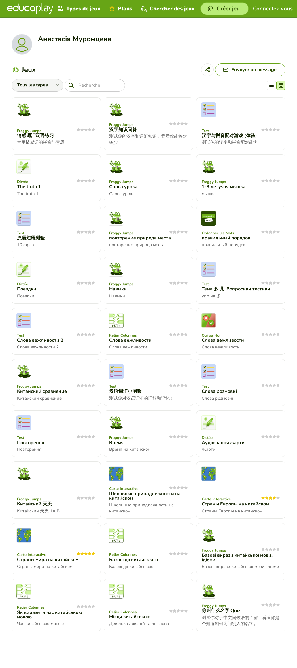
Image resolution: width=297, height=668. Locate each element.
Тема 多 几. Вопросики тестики (236, 289)
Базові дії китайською (133, 559)
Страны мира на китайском (48, 559)
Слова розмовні (219, 391)
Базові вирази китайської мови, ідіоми (237, 557)
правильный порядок (226, 238)
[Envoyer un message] (250, 69)
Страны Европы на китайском (235, 504)
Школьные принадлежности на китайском (145, 496)
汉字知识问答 (123, 129)
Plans (120, 8)
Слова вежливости (130, 340)
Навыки (118, 289)
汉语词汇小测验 (125, 391)
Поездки (26, 289)
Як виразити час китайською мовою (49, 614)
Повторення (30, 442)
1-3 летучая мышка (223, 186)
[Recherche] (95, 85)
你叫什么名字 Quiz (221, 610)
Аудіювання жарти (223, 442)
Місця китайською (129, 616)
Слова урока (123, 186)
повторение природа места (140, 238)
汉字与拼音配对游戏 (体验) (229, 135)
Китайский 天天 (34, 504)
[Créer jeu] (224, 8)
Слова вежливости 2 (40, 340)
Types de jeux (78, 8)
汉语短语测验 (31, 238)
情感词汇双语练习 (35, 135)
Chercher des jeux (167, 8)
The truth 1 (29, 186)
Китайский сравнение (42, 391)
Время (116, 442)
